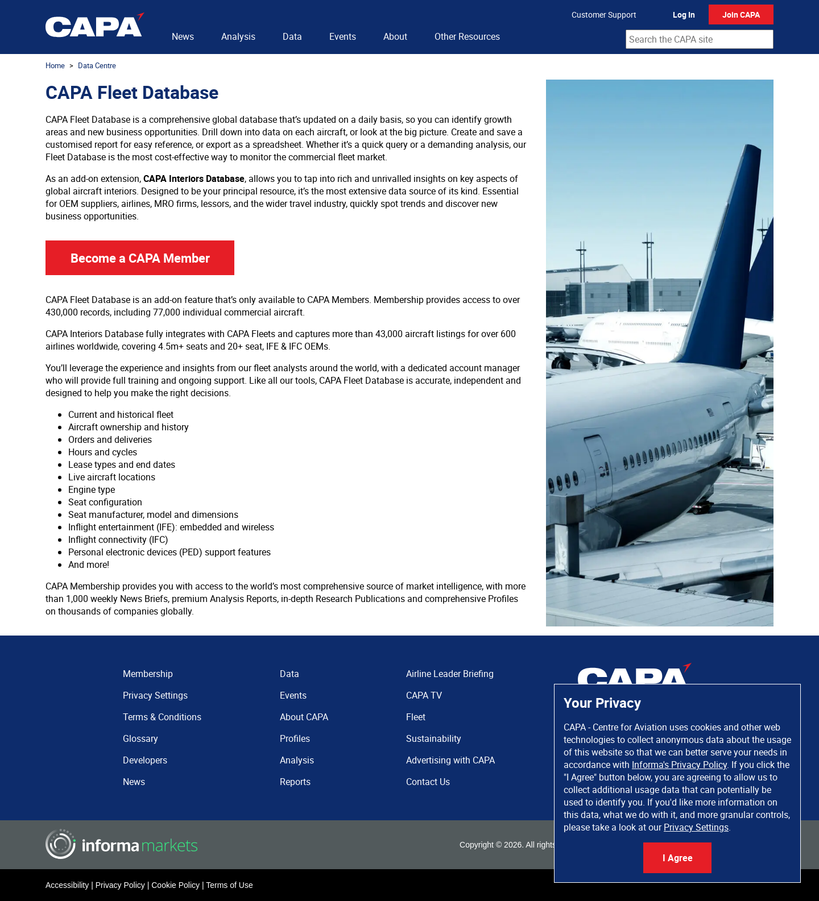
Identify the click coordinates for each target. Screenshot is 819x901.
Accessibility (67, 885)
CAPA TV (424, 695)
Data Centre (97, 65)
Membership (148, 673)
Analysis (238, 36)
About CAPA (304, 717)
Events (342, 36)
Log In (684, 14)
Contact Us (428, 781)
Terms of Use (229, 885)
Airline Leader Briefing (450, 673)
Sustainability (433, 738)
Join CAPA (741, 14)
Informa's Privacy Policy (679, 764)
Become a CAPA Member (140, 258)
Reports (295, 781)
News (183, 36)
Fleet (415, 717)
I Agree (678, 858)
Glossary (140, 738)
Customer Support (604, 14)
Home (55, 65)
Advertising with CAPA (450, 760)
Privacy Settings (696, 827)
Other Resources (467, 36)
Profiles (295, 738)
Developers (145, 760)
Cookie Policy (175, 885)
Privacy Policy (120, 885)
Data (292, 36)
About (395, 36)
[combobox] (700, 39)
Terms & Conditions (162, 717)
